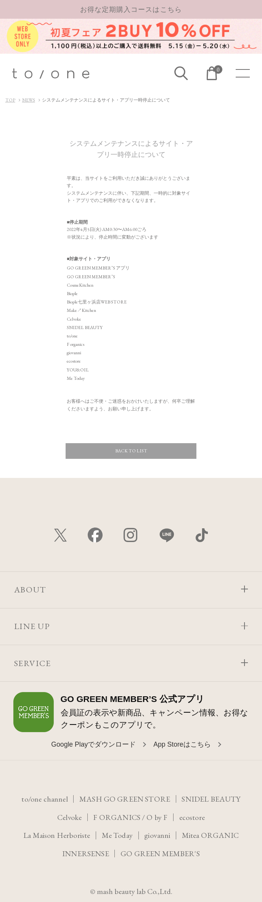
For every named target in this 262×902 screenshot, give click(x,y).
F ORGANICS (116, 817)
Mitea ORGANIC (210, 835)
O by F (156, 817)
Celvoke (69, 817)
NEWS (28, 100)
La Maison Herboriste (56, 835)
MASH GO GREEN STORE (125, 799)
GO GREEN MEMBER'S (160, 853)
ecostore (192, 817)
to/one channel (44, 799)
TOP (10, 100)
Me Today (117, 835)
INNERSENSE (85, 853)
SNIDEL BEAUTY (211, 799)
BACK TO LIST (131, 451)
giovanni (158, 835)
